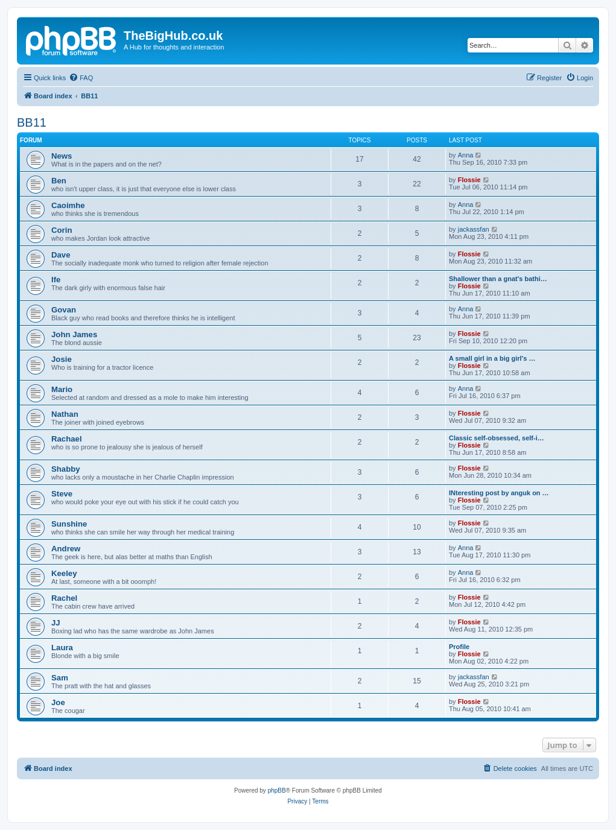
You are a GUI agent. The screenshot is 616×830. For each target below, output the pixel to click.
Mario (61, 389)
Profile (459, 646)
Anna (466, 155)
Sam (59, 677)
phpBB (277, 790)
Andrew (65, 548)
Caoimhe (68, 205)
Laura (62, 647)
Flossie (469, 179)
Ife (55, 279)
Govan (63, 309)
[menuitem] (81, 78)
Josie (61, 359)
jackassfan (473, 229)
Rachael (66, 438)
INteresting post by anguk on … (499, 492)
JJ (55, 622)
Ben (58, 180)
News (61, 155)
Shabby (65, 469)
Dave (61, 254)
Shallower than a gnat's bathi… (498, 278)
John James (74, 334)
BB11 (31, 122)
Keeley (64, 573)
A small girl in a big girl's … (492, 358)
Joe (58, 702)
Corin (61, 230)
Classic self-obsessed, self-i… (496, 438)
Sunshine (69, 523)
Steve (61, 493)
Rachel (64, 598)
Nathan (64, 414)
